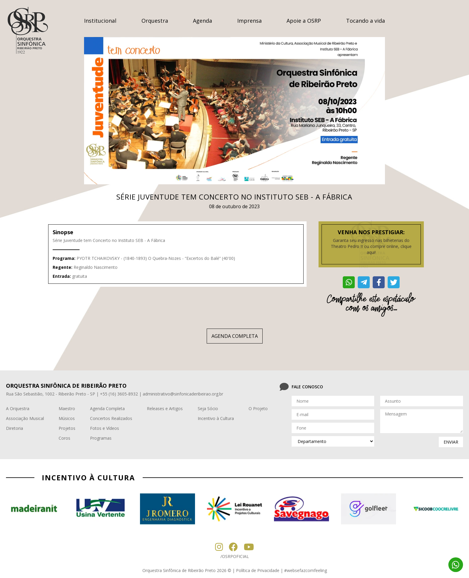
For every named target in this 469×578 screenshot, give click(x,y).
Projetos (67, 428)
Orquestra (154, 20)
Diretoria (14, 428)
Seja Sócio (208, 408)
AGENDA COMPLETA (234, 336)
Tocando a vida (365, 20)
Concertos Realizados (111, 418)
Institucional (100, 20)
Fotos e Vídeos (104, 428)
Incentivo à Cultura (216, 418)
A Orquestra (17, 408)
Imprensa (249, 20)
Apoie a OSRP (304, 20)
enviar (451, 442)
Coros (64, 438)
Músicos (67, 418)
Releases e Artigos (165, 408)
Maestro (67, 408)
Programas (101, 438)
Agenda (202, 20)
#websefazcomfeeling (305, 570)
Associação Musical (25, 418)
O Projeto (258, 408)
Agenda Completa (107, 408)
